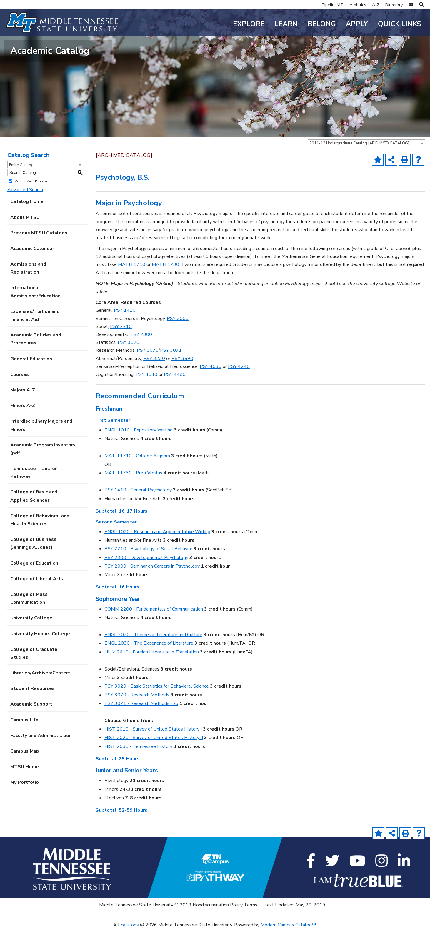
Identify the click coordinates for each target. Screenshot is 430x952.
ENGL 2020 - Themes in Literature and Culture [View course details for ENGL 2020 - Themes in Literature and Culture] (153, 657)
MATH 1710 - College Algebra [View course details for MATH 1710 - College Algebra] (137, 479)
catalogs (130, 948)
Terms (250, 928)
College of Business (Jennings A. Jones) (33, 566)
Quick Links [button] (399, 24)
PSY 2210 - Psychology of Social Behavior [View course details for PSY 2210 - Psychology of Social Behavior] (148, 571)
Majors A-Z (22, 413)
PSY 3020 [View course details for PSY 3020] (128, 365)
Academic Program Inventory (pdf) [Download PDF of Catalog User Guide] (42, 472)
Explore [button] (248, 24)
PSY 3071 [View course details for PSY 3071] (171, 373)
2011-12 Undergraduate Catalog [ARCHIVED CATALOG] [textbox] (359, 166)
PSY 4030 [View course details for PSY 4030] (210, 389)
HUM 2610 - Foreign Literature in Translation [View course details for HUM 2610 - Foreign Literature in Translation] (151, 675)
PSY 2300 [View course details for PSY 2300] (141, 357)
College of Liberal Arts (36, 601)
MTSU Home (24, 789)
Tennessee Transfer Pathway (33, 495)
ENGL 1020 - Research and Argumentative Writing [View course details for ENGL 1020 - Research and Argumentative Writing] (157, 554)
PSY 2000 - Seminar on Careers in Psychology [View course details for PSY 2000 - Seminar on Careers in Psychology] (152, 589)
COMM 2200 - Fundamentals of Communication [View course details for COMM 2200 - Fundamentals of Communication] (153, 632)
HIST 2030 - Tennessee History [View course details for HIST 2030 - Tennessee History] (138, 769)
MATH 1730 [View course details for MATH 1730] (165, 287)
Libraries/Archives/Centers (40, 696)
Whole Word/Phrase (31, 204)
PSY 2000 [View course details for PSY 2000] (178, 341)
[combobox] (366, 165)
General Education (31, 382)
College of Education (34, 586)
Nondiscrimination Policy (218, 928)
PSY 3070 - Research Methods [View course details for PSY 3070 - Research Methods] (136, 717)
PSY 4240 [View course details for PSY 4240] (239, 389)
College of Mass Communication (29, 621)
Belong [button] (322, 24)
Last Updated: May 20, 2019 (294, 928)
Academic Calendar (32, 271)
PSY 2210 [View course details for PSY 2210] (121, 349)
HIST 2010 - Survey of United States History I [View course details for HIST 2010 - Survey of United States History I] (153, 752)
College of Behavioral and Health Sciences (39, 543)
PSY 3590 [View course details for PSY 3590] (182, 381)
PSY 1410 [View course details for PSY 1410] (125, 333)
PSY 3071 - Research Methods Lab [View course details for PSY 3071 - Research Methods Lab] (141, 726)
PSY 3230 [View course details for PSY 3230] (154, 381)
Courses (19, 397)
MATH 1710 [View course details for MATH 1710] (131, 287)
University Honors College (40, 656)
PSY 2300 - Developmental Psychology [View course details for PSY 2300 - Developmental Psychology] (146, 580)
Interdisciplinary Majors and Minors (41, 448)
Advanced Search (25, 212)
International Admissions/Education (35, 314)
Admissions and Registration (28, 291)
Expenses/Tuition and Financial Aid (35, 338)
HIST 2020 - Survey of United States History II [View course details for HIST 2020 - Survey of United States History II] (153, 760)
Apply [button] (357, 24)
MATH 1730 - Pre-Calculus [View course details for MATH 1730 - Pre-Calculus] (133, 496)
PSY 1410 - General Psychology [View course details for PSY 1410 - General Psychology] (138, 513)
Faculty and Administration (41, 758)
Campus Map (24, 774)
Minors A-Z (22, 428)
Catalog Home (27, 224)
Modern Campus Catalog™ (288, 948)
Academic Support (31, 727)
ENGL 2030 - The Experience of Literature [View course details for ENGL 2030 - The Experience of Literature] (148, 666)
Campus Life (24, 743)
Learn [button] (286, 24)
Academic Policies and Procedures (35, 362)
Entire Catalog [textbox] (21, 188)
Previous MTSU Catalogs (38, 256)
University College (31, 641)
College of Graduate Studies (33, 676)
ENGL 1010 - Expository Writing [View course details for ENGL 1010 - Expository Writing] (138, 453)
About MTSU (25, 240)
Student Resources (32, 711)
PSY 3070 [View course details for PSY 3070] (148, 373)
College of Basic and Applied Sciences (33, 519)
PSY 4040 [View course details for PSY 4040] (146, 397)
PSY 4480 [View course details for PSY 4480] (175, 397)
